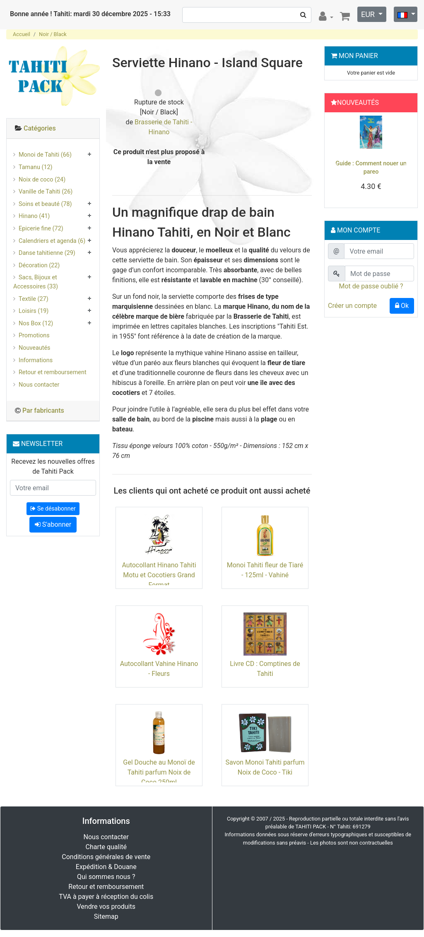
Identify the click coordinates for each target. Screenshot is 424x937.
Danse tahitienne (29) (47, 253)
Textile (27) (33, 299)
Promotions (34, 335)
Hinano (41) (34, 216)
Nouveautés (34, 347)
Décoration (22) (39, 265)
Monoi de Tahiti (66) (45, 154)
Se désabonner (52, 508)
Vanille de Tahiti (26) (45, 191)
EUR (368, 14)
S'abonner (53, 524)
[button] (334, 162)
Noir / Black (53, 34)
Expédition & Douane (106, 867)
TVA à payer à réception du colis (106, 897)
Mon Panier (358, 56)
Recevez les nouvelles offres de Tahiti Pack (52, 466)
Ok (402, 306)
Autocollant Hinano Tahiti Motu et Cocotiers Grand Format (159, 575)
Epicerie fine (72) (41, 228)
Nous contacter (39, 384)
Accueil (21, 34)
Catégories (40, 128)
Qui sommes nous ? (106, 877)
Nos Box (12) (36, 323)
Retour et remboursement (53, 372)
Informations (36, 360)
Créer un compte (352, 306)
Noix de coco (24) (42, 179)
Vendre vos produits (106, 906)
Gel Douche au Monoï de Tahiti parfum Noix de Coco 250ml (159, 772)
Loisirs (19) (33, 311)
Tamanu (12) (36, 167)
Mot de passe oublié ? (371, 286)
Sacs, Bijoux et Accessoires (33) (35, 282)
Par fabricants (43, 410)
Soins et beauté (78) (45, 204)
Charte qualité (106, 847)
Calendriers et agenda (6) (52, 241)
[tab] (53, 129)
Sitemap (106, 916)
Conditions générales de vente (106, 857)
